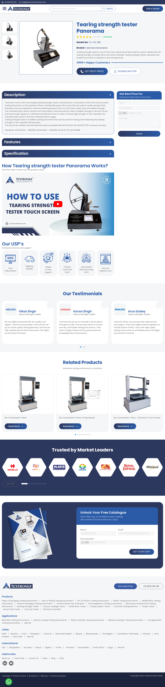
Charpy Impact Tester (100, 606)
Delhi (4, 633)
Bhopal (79, 633)
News (45, 658)
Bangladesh (14, 647)
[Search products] (76, 8)
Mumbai (14, 633)
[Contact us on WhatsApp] (8, 682)
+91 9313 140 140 (151, 586)
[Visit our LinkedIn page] (5, 663)
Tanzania (69, 647)
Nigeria (48, 647)
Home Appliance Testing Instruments (105, 603)
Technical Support (58, 676)
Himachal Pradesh (63, 633)
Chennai (47, 633)
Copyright (6, 676)
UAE (3, 647)
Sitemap (44, 676)
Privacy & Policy (19, 676)
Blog (53, 658)
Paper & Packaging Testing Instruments (20, 600)
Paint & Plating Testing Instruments (57, 600)
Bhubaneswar (92, 633)
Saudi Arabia (83, 647)
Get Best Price (92, 71)
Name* (83, 530)
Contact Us (33, 658)
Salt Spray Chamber (52, 609)
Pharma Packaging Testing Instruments (35, 603)
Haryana (146, 633)
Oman (58, 647)
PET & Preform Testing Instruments (93, 600)
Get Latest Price (125, 586)
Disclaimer (33, 676)
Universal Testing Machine (126, 606)
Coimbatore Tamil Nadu (128, 633)
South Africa (98, 647)
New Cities (18, 636)
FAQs (61, 658)
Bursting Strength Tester (28, 606)
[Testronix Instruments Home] (18, 8)
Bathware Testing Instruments (15, 620)
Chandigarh (107, 633)
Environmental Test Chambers (70, 603)
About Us (6, 658)
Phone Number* (87, 539)
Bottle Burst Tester (77, 606)
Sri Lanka (28, 647)
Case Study (19, 658)
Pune (24, 633)
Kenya (38, 647)
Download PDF (125, 71)
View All (10, 483)
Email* (121, 530)
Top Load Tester (31, 609)
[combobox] (123, 113)
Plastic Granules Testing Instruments (87, 620)
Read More (16, 426)
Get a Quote (152, 8)
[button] (80, 346)
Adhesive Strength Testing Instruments (125, 620)
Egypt (110, 647)
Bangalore (35, 633)
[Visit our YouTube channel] (11, 663)
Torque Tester (148, 606)
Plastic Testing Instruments (125, 600)
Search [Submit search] (108, 8)
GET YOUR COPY (141, 552)
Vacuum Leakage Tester (54, 606)
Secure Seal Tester (11, 609)
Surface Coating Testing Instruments (50, 620)
